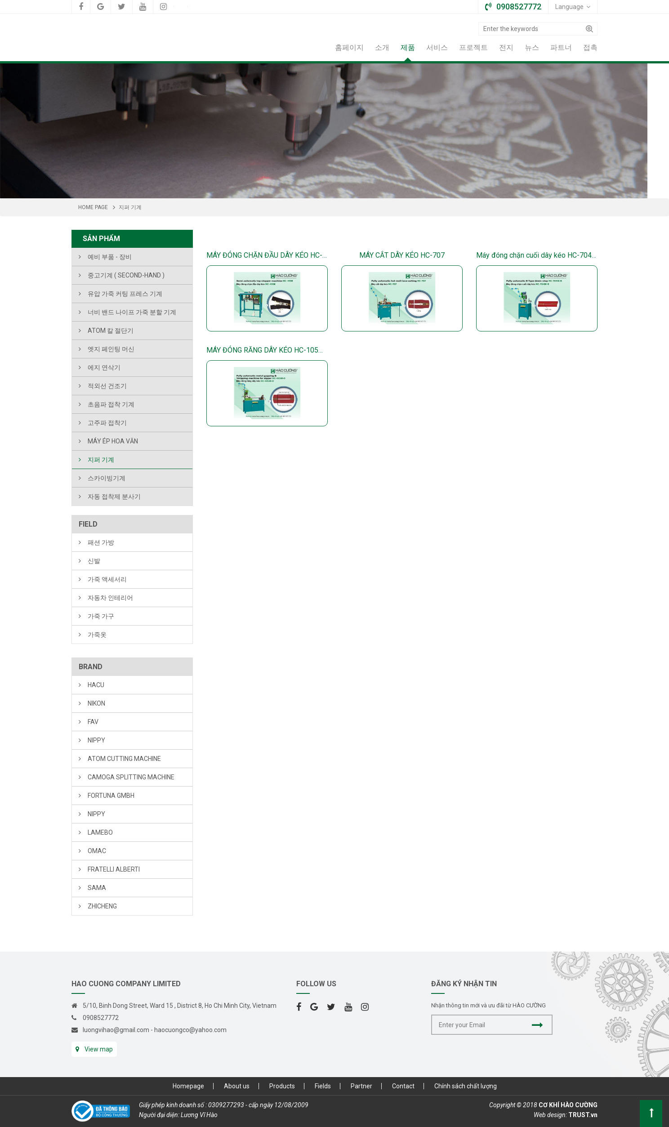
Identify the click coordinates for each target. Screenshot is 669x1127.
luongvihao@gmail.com (116, 1029)
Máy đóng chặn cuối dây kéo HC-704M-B (537, 255)
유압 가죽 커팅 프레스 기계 (125, 293)
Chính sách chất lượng (465, 1086)
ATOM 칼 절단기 (111, 330)
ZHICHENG (102, 906)
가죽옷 (97, 634)
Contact (403, 1086)
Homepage (188, 1086)
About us (237, 1086)
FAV (93, 721)
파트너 (561, 47)
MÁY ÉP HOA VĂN (113, 441)
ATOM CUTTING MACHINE (124, 758)
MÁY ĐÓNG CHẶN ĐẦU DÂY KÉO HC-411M (267, 255)
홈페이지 (349, 47)
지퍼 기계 (101, 459)
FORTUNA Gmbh (111, 795)
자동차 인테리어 (110, 597)
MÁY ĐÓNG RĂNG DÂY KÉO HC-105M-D (267, 350)
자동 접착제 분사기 (114, 496)
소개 (382, 47)
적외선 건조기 (107, 385)
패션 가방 (101, 542)
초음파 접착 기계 (111, 404)
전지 (506, 47)
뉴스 (532, 47)
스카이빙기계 (106, 478)
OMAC (97, 850)
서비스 (437, 47)
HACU (96, 685)
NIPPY (96, 740)
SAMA (97, 887)
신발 (94, 560)
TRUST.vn (583, 1114)
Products (282, 1086)
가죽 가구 (101, 616)
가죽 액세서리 (107, 579)
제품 (408, 47)
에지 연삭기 (104, 367)
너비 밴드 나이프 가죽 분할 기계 (132, 312)
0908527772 (101, 1017)
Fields (323, 1086)
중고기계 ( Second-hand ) (126, 275)
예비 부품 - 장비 (110, 256)
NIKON (96, 703)
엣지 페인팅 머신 (111, 349)
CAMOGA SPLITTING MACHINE (131, 777)
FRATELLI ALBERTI (114, 869)
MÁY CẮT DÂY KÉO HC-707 (402, 255)
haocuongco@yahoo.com (190, 1029)
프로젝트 (473, 47)
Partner (361, 1086)
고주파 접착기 (107, 422)
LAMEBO (100, 832)
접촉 (590, 47)
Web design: (550, 1114)
